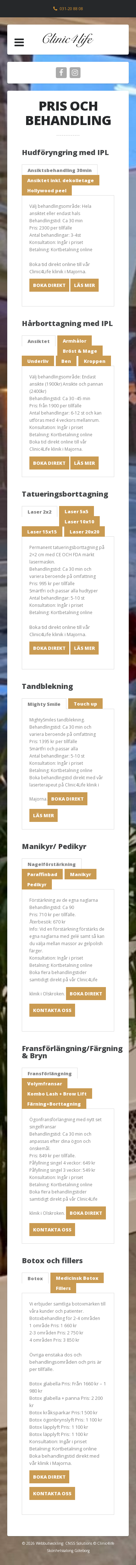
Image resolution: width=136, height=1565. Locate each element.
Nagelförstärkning (52, 864)
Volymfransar (44, 1083)
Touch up (85, 703)
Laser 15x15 (42, 531)
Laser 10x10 (79, 521)
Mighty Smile (44, 704)
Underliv (38, 361)
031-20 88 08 (71, 8)
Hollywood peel (46, 190)
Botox (35, 1278)
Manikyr (80, 874)
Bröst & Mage (80, 351)
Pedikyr (36, 884)
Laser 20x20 (84, 531)
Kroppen (95, 361)
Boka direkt (49, 285)
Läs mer (84, 285)
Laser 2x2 (39, 512)
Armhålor (74, 341)
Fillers (63, 1288)
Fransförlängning (50, 1073)
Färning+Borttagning (54, 1104)
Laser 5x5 (76, 511)
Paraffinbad (42, 874)
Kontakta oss (52, 1010)
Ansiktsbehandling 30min (60, 170)
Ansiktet (39, 341)
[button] (19, 42)
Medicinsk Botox (77, 1278)
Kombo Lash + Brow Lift (57, 1093)
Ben (66, 361)
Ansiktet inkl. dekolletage (60, 180)
